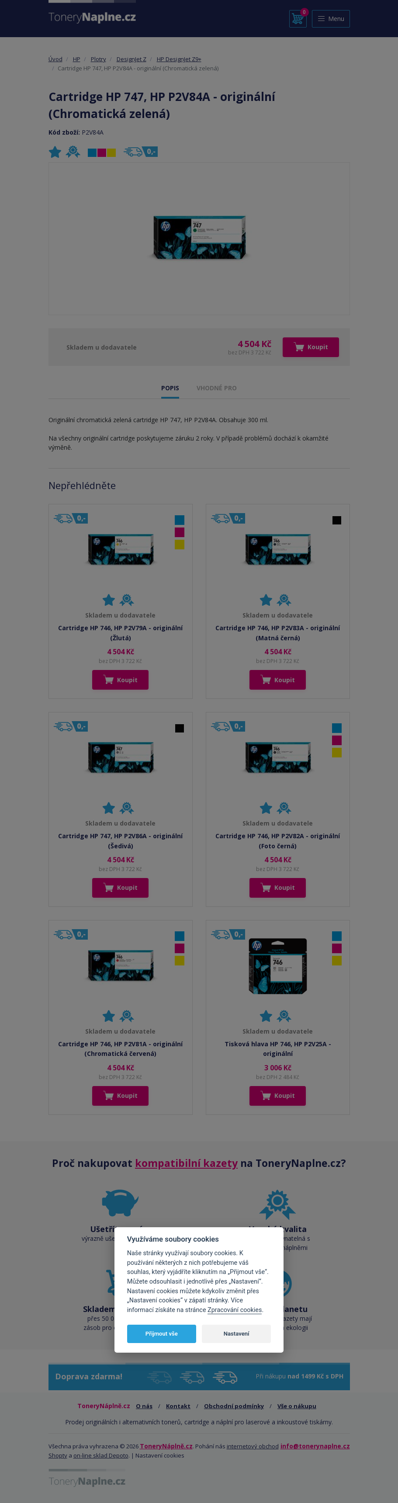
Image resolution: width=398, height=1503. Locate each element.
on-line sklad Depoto (100, 1455)
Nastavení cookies (159, 1455)
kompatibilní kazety (186, 1163)
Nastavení (236, 1333)
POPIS (170, 388)
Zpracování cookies (235, 1310)
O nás (144, 1406)
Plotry (98, 59)
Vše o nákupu (296, 1406)
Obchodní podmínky (234, 1406)
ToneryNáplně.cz (166, 1446)
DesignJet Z (131, 59)
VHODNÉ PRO (217, 388)
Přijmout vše (161, 1333)
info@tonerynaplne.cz (315, 1446)
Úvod (55, 59)
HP (76, 59)
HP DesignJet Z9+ (179, 59)
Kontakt (178, 1406)
